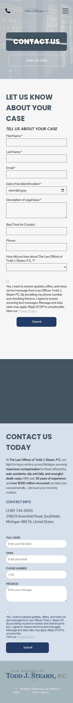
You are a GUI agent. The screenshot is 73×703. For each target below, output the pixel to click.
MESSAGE (12, 584)
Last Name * (14, 152)
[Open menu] (65, 11)
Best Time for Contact (20, 225)
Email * (10, 168)
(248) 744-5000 (19, 510)
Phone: (11, 240)
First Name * (14, 136)
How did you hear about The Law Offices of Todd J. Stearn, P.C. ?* (34, 258)
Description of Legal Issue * (23, 200)
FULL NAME (13, 537)
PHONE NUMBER (16, 568)
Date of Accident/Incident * (23, 184)
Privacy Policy (27, 311)
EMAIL (10, 553)
